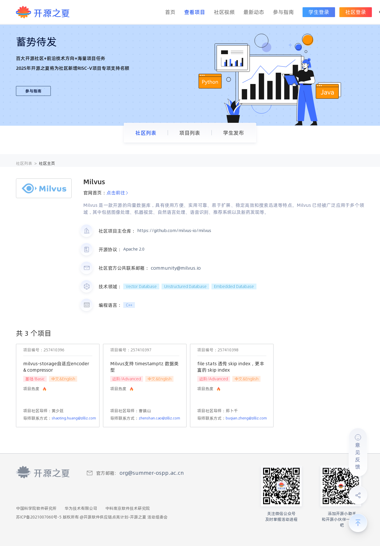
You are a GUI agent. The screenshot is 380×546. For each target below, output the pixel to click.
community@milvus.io (176, 268)
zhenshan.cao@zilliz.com (159, 418)
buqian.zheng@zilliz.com (246, 418)
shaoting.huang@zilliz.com (74, 418)
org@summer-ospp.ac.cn (152, 472)
